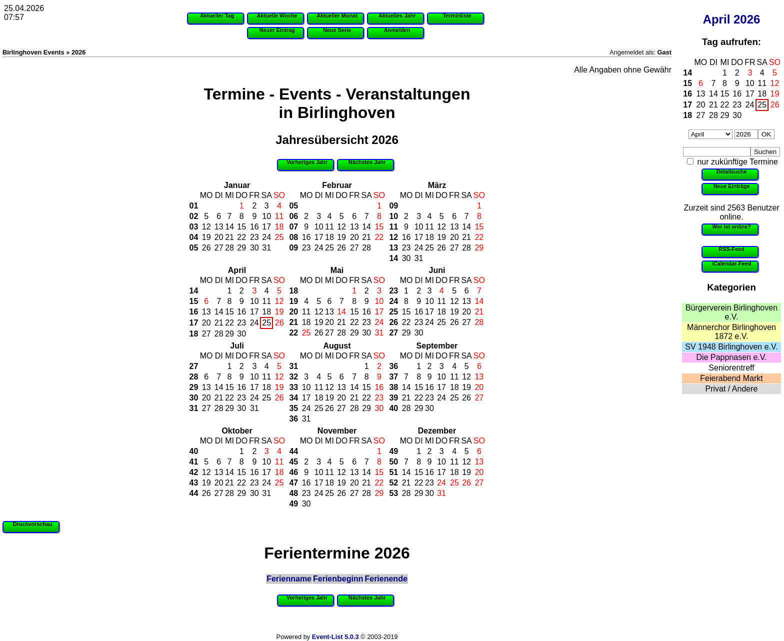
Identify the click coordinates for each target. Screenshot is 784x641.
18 (762, 94)
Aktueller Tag (217, 15)
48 (293, 493)
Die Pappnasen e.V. (731, 357)
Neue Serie (337, 30)
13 (701, 94)
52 (393, 482)
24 (750, 104)
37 (393, 376)
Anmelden (397, 30)
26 (775, 104)
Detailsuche (731, 171)
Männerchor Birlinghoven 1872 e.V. (731, 331)
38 (393, 387)
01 (194, 206)
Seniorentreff (731, 368)
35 (293, 408)
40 (393, 408)
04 (194, 237)
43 (194, 482)
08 (293, 237)
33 (293, 387)
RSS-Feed (731, 249)
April (716, 19)
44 (194, 493)
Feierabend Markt (731, 378)
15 (687, 83)
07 (293, 226)
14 (687, 72)
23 (737, 104)
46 (293, 472)
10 (750, 83)
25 (762, 104)
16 (687, 94)
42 (194, 472)
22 (725, 104)
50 (393, 462)
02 (194, 216)
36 (293, 418)
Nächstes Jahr (367, 162)
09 (293, 248)
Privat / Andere (732, 388)
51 (393, 472)
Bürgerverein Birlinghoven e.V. (732, 312)
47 (293, 482)
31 (266, 248)
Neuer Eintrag (276, 30)
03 (194, 226)
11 (762, 83)
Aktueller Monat (337, 15)
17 (750, 94)
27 (701, 115)
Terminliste (456, 15)
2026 (747, 19)
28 (713, 115)
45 (293, 462)
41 (194, 462)
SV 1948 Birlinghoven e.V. (731, 346)
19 (775, 94)
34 (293, 398)
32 (293, 376)
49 (293, 504)
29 (725, 115)
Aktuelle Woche (277, 15)
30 (737, 115)
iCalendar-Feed (732, 263)
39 (393, 398)
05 (194, 248)
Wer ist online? (731, 227)
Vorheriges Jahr (307, 162)
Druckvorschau (32, 524)
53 (393, 493)
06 (293, 216)
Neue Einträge (731, 186)
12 (775, 83)
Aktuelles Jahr (397, 15)
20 (701, 104)
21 (713, 104)
